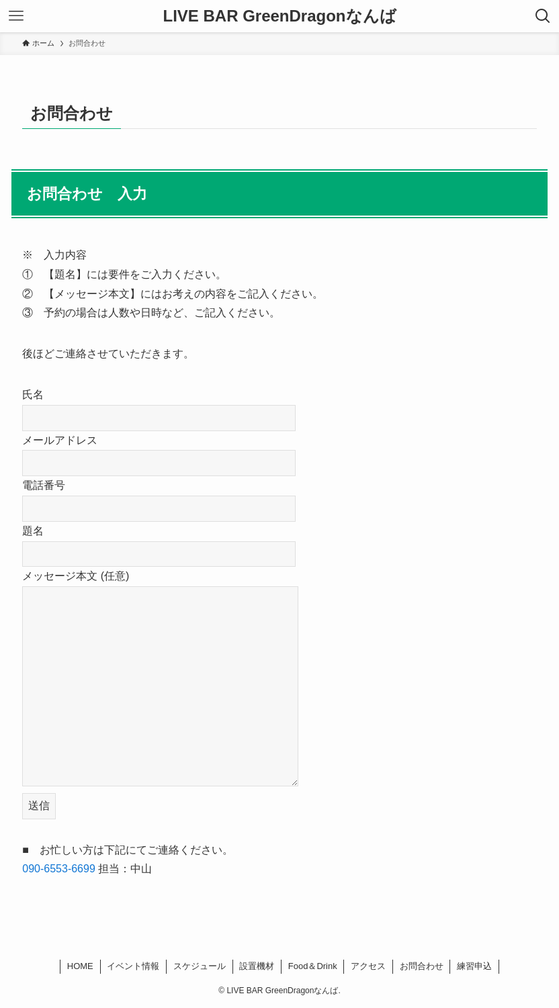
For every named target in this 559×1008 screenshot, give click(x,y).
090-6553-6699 (58, 868)
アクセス (368, 966)
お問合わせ (421, 966)
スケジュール (199, 966)
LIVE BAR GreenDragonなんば (279, 16)
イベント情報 (133, 966)
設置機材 (256, 966)
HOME (80, 966)
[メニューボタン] (16, 16)
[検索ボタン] (543, 16)
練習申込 (474, 966)
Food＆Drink (312, 966)
